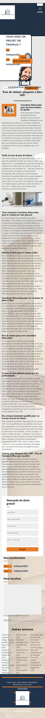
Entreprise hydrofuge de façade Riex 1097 (7, 654)
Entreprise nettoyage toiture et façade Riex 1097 (22, 643)
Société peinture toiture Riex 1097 (22, 652)
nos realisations (21, 59)
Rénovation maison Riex (35, 641)
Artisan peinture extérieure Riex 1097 (22, 660)
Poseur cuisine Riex (21, 671)
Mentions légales (22, 685)
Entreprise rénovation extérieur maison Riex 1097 (8, 664)
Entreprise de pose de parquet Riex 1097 (36, 647)
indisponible (21, 566)
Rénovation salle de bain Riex (36, 636)
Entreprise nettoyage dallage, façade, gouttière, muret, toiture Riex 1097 (8, 641)
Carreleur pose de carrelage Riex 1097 (36, 655)
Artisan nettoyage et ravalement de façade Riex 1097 (35, 665)
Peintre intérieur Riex (22, 666)
